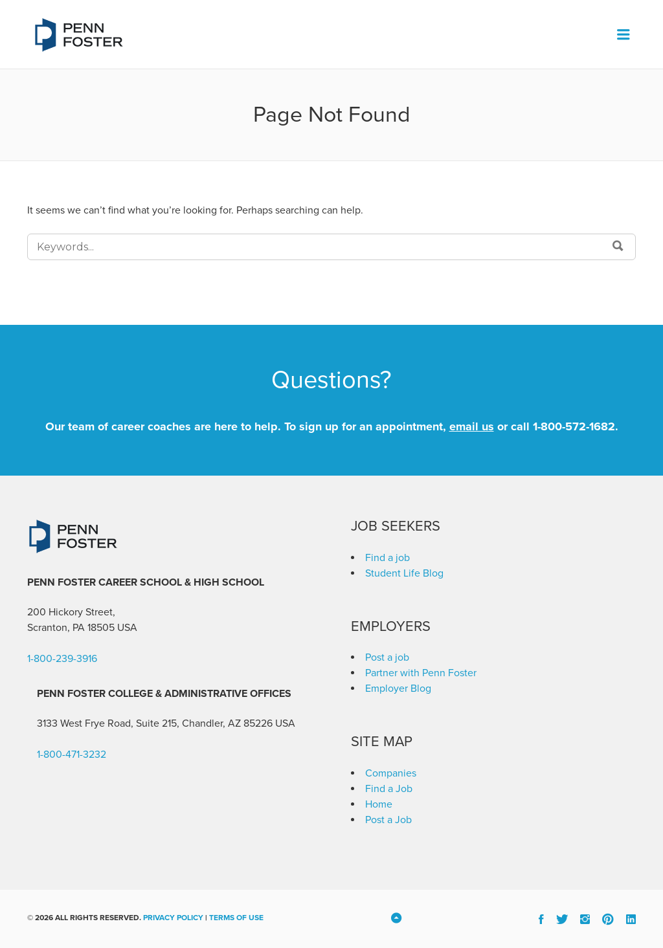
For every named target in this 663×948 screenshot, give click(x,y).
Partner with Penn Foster (421, 673)
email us (471, 426)
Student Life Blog (404, 573)
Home (378, 804)
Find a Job (388, 788)
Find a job (387, 557)
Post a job (387, 657)
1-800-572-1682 (574, 426)
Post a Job (388, 819)
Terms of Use (236, 917)
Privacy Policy (173, 917)
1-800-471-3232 (71, 754)
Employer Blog (398, 688)
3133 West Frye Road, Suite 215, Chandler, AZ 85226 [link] (155, 723)
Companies (390, 773)
